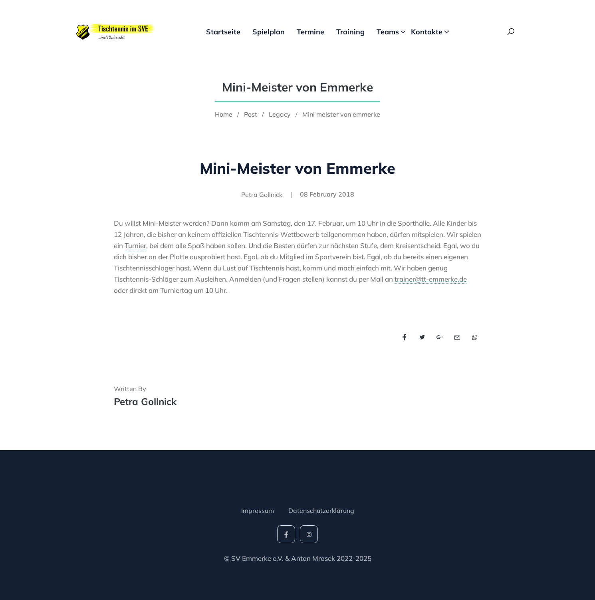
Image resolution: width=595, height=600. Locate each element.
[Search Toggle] (510, 32)
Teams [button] (388, 31)
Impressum (257, 511)
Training (350, 31)
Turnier (135, 245)
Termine (310, 31)
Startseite (223, 31)
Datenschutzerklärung (321, 511)
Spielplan (268, 31)
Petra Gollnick (145, 401)
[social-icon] (286, 534)
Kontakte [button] (426, 31)
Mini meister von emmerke (341, 114)
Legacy (280, 114)
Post (250, 114)
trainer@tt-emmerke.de (431, 279)
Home (223, 114)
